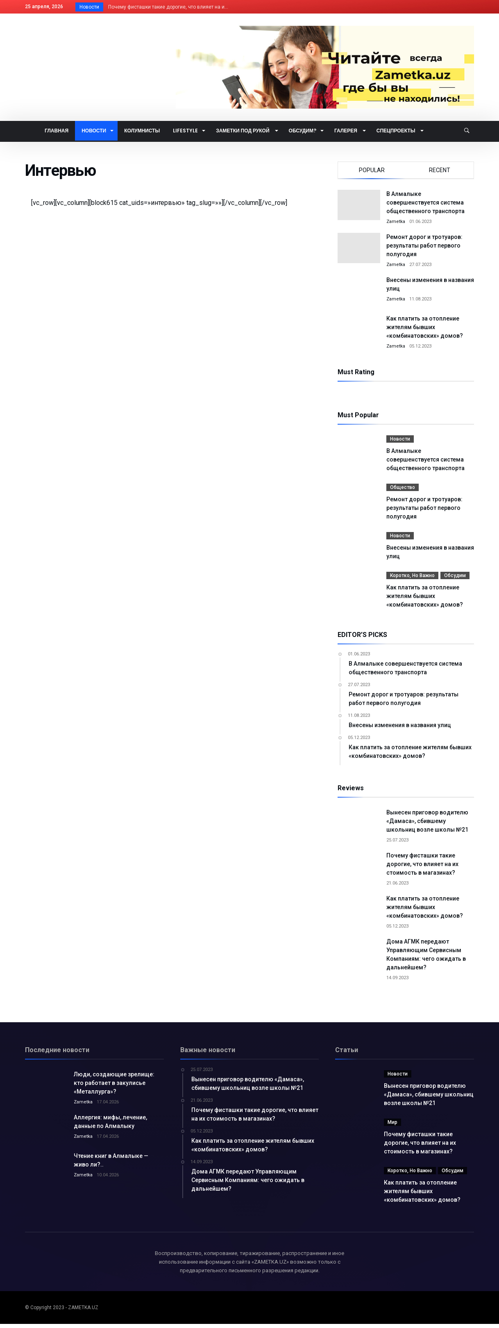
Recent (439, 170)
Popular (372, 170)
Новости (400, 439)
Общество (402, 487)
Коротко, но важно (412, 575)
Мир (392, 1126)
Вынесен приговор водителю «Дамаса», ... (156, 7)
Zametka (395, 221)
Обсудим (455, 575)
